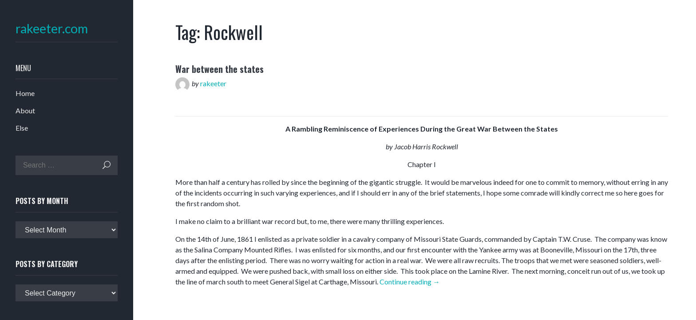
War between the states (219, 69)
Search (106, 165)
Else (22, 128)
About (25, 110)
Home (25, 93)
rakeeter (213, 83)
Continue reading (410, 281)
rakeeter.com (52, 28)
